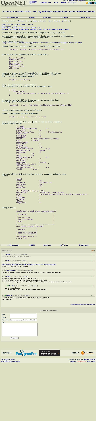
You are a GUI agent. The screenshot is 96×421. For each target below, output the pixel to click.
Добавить (72, 419)
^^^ (31, 341)
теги (74, 3)
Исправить (47, 17)
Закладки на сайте (8, 417)
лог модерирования (90, 359)
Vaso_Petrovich (10, 325)
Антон (8, 331)
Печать (65, 17)
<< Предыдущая (13, 17)
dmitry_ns (9, 350)
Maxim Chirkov (89, 417)
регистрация (81, 0)
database (20, 21)
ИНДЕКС (32, 17)
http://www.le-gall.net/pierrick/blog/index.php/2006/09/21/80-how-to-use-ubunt (29, 320)
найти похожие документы (59, 21)
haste (7, 315)
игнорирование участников (77, 359)
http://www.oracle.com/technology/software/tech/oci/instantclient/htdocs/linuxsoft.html (42, 49)
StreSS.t (11, 341)
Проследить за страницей (10, 419)
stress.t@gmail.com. (23, 25)
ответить (25, 309)
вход (75, 0)
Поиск (70, 3)
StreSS (8, 309)
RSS (92, 306)
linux (42, 21)
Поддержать (81, 419)
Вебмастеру (91, 419)
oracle (28, 21)
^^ (28, 341)
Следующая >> (84, 17)
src (61, 17)
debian (36, 21)
